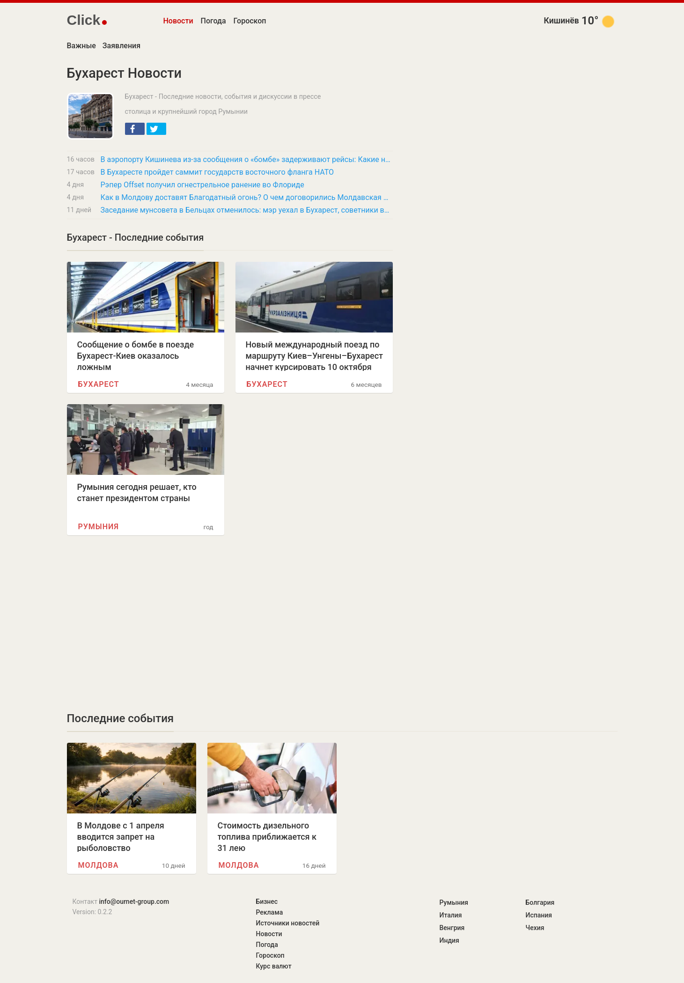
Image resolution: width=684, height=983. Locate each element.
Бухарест (98, 384)
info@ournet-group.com (134, 901)
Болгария (540, 902)
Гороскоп (250, 20)
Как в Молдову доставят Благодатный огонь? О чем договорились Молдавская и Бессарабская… (247, 197)
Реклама (269, 912)
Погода (213, 20)
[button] (135, 129)
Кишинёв (561, 20)
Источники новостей (288, 923)
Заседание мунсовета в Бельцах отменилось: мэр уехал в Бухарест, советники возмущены (247, 210)
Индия (449, 940)
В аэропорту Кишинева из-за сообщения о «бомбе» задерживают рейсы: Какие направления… (247, 159)
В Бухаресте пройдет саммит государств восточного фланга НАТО (217, 172)
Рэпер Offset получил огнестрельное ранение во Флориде (202, 184)
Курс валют (274, 966)
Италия (451, 915)
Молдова (98, 865)
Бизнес (267, 901)
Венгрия (452, 927)
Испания (539, 915)
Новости (178, 20)
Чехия (535, 927)
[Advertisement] (230, 623)
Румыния (98, 526)
